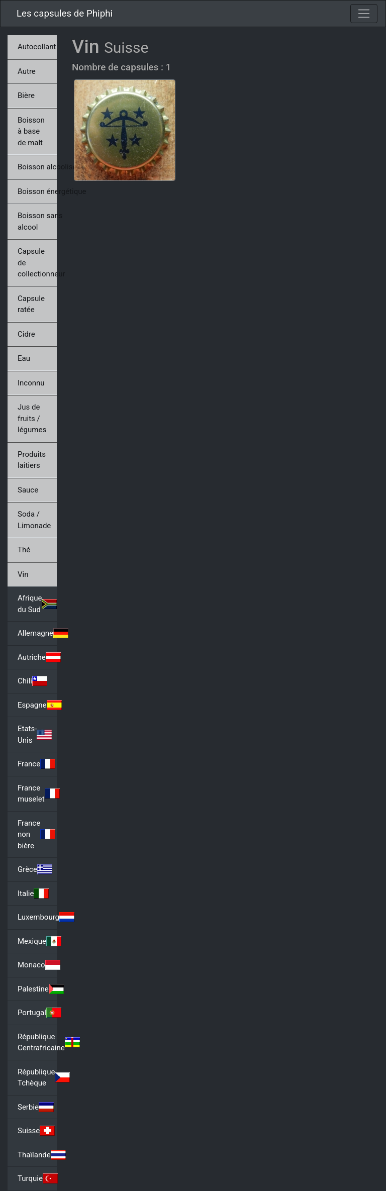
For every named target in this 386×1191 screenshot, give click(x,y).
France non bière (36, 834)
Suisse (36, 1131)
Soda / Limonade (34, 520)
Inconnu (31, 382)
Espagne (37, 705)
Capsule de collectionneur (37, 262)
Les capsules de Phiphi (65, 13)
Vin (23, 574)
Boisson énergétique (37, 191)
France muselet (37, 793)
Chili (32, 681)
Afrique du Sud (37, 603)
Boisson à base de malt (31, 131)
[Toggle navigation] (363, 13)
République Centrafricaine (37, 1042)
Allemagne (37, 633)
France (36, 764)
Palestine (37, 989)
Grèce (35, 869)
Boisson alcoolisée (37, 166)
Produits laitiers (32, 460)
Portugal (37, 1013)
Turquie (37, 1178)
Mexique (37, 941)
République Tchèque (37, 1077)
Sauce (28, 489)
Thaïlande (37, 1155)
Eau (24, 358)
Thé (24, 549)
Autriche (37, 657)
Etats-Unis (35, 734)
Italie (33, 893)
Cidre (26, 334)
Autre (27, 71)
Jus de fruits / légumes (32, 418)
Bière (26, 95)
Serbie (36, 1107)
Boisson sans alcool (37, 221)
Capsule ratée (31, 304)
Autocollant (37, 46)
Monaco (37, 965)
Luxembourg (37, 917)
